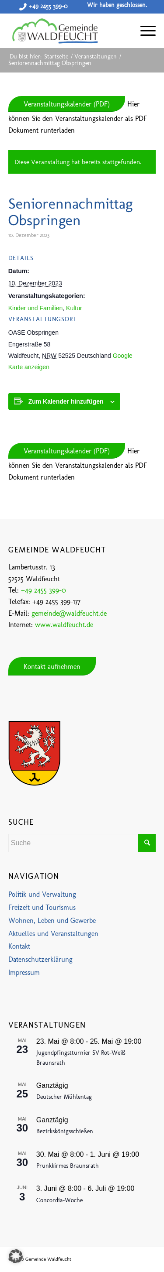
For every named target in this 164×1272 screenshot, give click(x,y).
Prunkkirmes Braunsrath (67, 1165)
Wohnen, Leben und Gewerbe (52, 920)
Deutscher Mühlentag (64, 1097)
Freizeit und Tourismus (42, 907)
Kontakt (19, 946)
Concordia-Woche (59, 1200)
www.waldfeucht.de (64, 625)
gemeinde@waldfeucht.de (69, 613)
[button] (15, 1256)
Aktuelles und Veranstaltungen (53, 933)
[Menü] (144, 30)
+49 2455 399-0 (48, 6)
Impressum (24, 972)
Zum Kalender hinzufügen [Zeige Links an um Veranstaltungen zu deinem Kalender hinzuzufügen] (66, 401)
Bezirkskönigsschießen (64, 1131)
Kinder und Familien (35, 308)
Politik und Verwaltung (42, 894)
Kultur (74, 308)
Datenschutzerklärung (40, 959)
